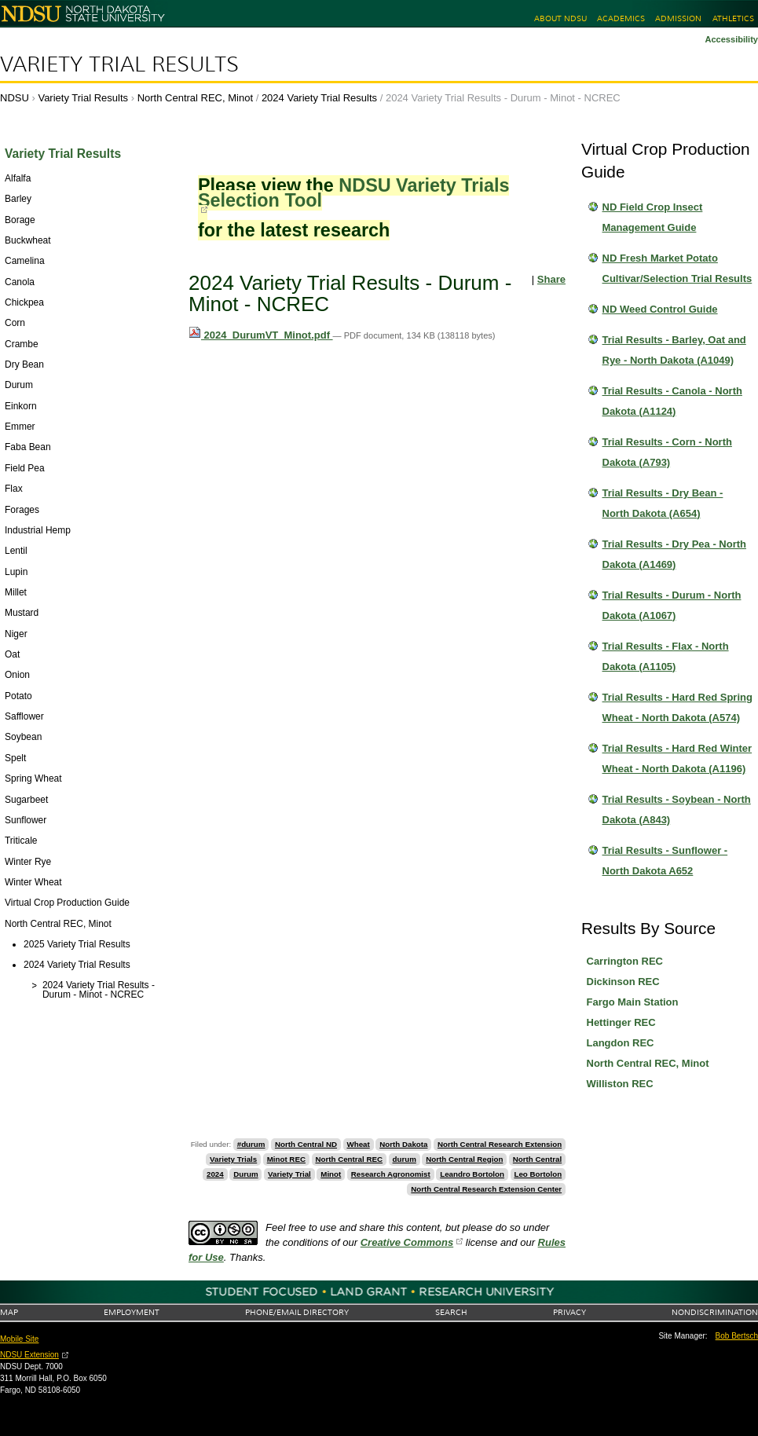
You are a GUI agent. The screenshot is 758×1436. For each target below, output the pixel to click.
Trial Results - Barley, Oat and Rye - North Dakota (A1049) (674, 350)
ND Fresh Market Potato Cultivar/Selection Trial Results (677, 268)
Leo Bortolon (538, 1174)
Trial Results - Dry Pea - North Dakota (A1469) (674, 554)
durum (404, 1159)
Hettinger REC (621, 1022)
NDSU (14, 98)
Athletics (733, 18)
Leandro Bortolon (472, 1174)
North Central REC (349, 1159)
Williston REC (620, 1084)
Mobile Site (19, 1339)
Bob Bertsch (737, 1336)
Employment (131, 1312)
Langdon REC (620, 1043)
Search (451, 1312)
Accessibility (731, 39)
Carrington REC (625, 961)
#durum (251, 1144)
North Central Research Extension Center (486, 1189)
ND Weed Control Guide (660, 309)
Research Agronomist (390, 1174)
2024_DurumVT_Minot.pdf (261, 335)
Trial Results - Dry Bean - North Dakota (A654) (662, 503)
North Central (537, 1159)
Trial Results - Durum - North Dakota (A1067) (672, 605)
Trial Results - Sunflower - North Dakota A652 (665, 860)
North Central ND (306, 1144)
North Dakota (403, 1144)
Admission (678, 18)
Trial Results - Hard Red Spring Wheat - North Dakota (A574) (677, 707)
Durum (245, 1174)
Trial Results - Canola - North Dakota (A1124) (672, 401)
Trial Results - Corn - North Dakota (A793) (667, 452)
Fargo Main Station (633, 1002)
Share (551, 279)
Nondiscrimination (715, 1312)
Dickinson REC (623, 981)
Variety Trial (289, 1174)
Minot (330, 1174)
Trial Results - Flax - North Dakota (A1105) (665, 656)
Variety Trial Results (119, 64)
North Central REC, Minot (195, 98)
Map (9, 1312)
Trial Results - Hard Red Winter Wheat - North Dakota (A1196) (677, 758)
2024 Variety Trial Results (319, 98)
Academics (621, 18)
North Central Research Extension (500, 1144)
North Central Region (464, 1159)
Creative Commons (407, 1242)
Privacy (569, 1312)
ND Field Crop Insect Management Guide (652, 217)
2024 (215, 1174)
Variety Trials (233, 1159)
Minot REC (286, 1159)
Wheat (358, 1144)
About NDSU (560, 18)
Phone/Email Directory (297, 1312)
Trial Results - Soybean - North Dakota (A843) (676, 809)
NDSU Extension (29, 1354)
